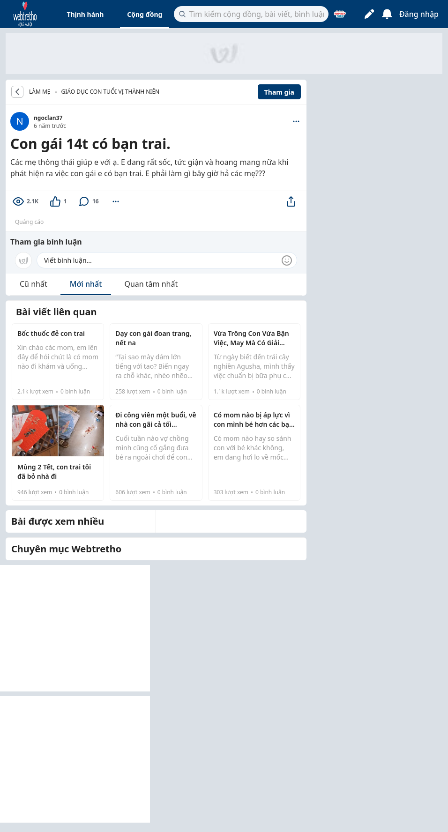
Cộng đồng (144, 14)
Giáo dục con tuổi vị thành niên (110, 92)
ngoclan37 (48, 118)
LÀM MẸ (40, 92)
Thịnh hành (85, 14)
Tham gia (279, 92)
